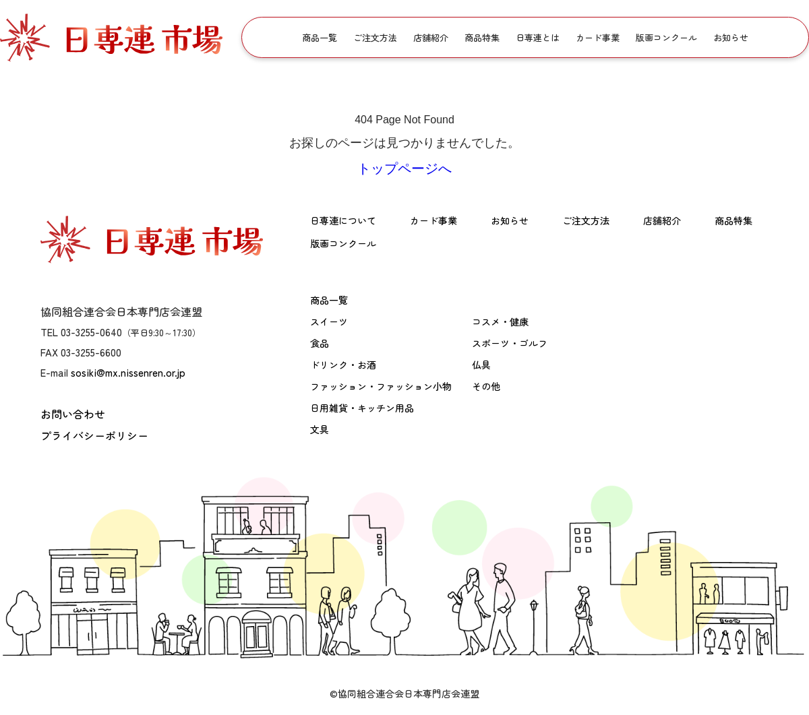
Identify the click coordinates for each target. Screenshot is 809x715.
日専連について (343, 220)
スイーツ (329, 321)
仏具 (481, 364)
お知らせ (730, 37)
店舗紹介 (430, 37)
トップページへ (404, 168)
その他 (486, 386)
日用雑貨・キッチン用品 (362, 407)
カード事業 (598, 37)
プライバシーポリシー (94, 435)
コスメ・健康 (500, 321)
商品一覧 (319, 37)
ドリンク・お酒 (343, 364)
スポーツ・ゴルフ (509, 343)
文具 (319, 429)
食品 (319, 343)
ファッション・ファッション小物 (381, 386)
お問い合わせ (72, 414)
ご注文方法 (375, 37)
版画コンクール (666, 37)
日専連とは (538, 37)
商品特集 (482, 37)
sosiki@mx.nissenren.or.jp (128, 372)
